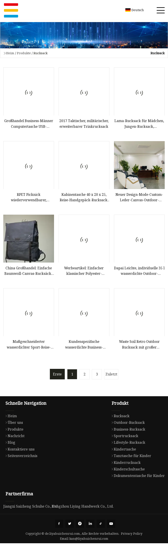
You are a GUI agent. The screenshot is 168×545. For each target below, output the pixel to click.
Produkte (24, 53)
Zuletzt (112, 375)
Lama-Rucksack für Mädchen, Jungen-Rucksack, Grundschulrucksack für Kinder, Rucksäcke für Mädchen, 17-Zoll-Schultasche (139, 124)
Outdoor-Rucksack (127, 423)
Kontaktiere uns (19, 450)
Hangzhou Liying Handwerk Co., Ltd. (83, 507)
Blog (9, 443)
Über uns (13, 423)
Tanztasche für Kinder (130, 457)
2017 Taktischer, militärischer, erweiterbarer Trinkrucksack (84, 124)
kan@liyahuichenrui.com (88, 540)
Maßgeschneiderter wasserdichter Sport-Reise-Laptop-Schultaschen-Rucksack (28, 345)
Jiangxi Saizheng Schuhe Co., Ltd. (31, 507)
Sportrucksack (123, 437)
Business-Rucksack (127, 430)
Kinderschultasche (127, 470)
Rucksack (119, 417)
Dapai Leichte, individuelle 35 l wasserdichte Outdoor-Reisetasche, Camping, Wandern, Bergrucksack (139, 271)
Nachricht (13, 437)
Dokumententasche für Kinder (137, 477)
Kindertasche (122, 450)
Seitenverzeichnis (20, 457)
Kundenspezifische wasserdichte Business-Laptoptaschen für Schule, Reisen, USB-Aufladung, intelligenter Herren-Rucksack (84, 345)
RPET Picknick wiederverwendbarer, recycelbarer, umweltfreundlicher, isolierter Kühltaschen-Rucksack (28, 198)
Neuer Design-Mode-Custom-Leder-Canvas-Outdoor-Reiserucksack (139, 198)
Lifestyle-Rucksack (127, 443)
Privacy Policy (131, 535)
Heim (10, 53)
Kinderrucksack (125, 463)
